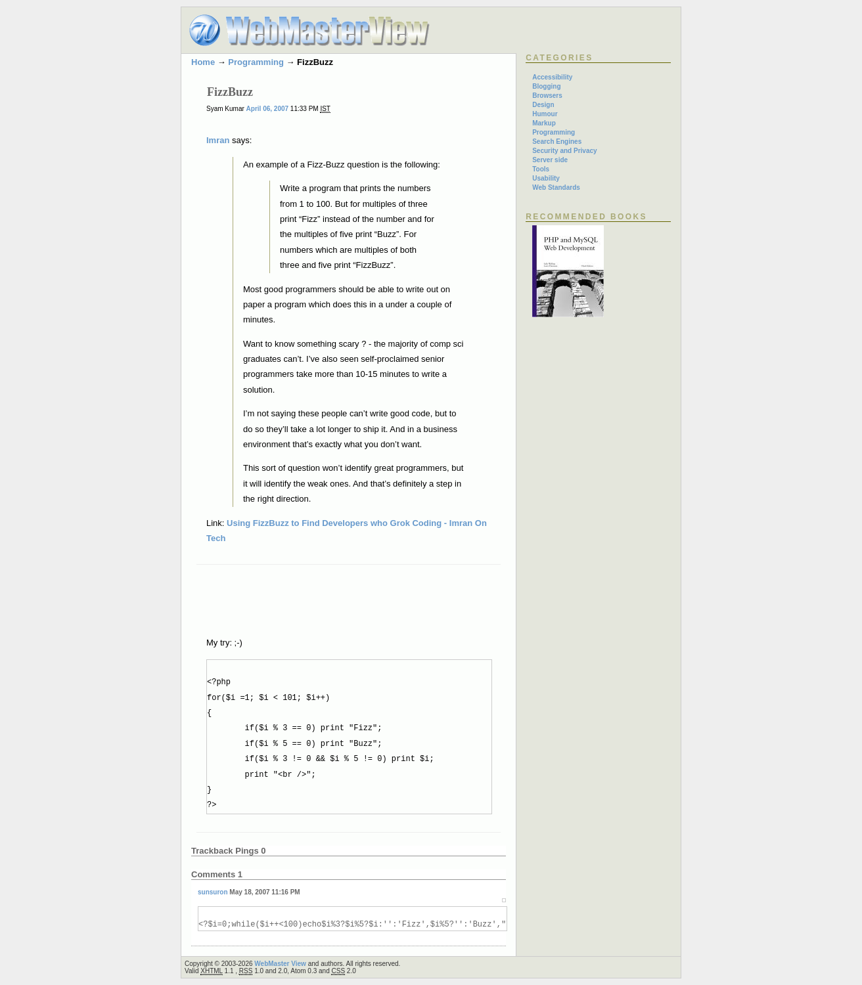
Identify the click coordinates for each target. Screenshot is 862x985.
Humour (544, 114)
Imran (217, 140)
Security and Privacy (564, 150)
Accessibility (552, 77)
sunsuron (213, 892)
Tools (540, 169)
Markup (544, 123)
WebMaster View (280, 963)
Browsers (547, 95)
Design (543, 104)
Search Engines (556, 141)
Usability (546, 178)
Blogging (546, 86)
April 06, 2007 (267, 108)
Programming (256, 62)
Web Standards (556, 187)
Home (203, 62)
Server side (550, 160)
